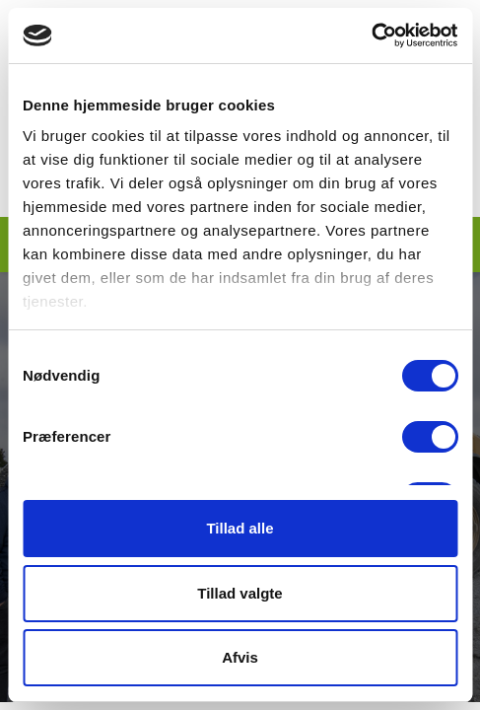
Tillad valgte (239, 593)
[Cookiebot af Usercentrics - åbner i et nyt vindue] (371, 35)
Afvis (240, 657)
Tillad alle (239, 528)
